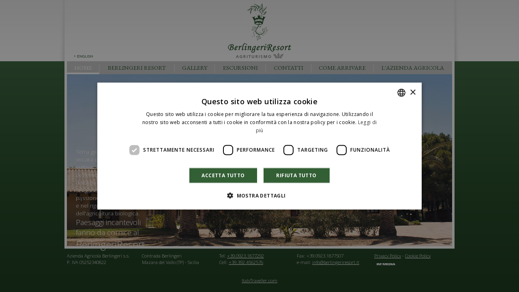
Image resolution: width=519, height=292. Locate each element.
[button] (259, 195)
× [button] (413, 92)
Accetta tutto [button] (223, 175)
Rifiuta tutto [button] (296, 175)
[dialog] (259, 146)
